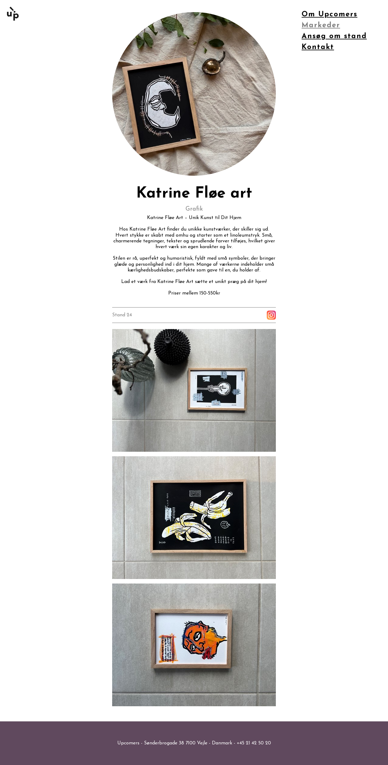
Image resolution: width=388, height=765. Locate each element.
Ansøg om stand (334, 36)
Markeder (321, 25)
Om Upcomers (329, 14)
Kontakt (318, 47)
